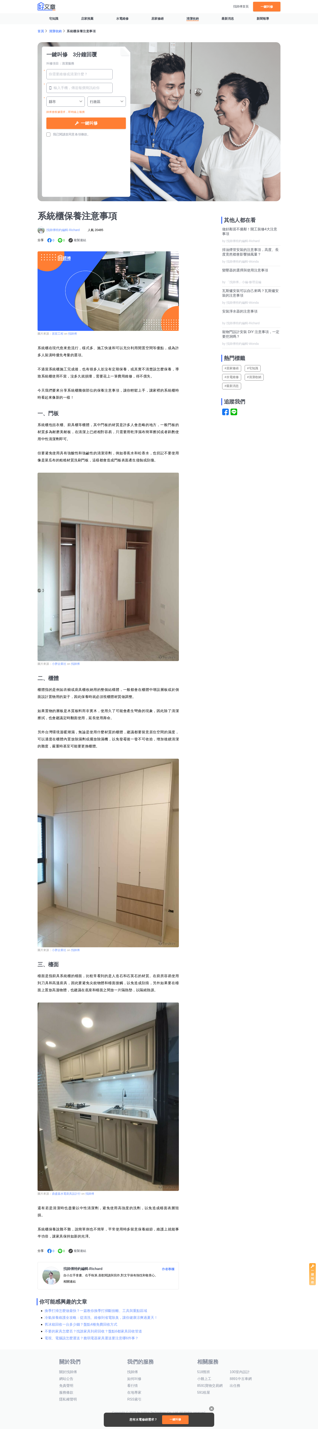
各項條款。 (82, 134)
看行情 (132, 1385)
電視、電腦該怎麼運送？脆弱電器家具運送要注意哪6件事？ (91, 1338)
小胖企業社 (59, 663)
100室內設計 (240, 1372)
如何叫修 (134, 1379)
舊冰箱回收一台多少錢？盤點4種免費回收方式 (81, 1324)
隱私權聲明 (68, 1399)
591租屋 (203, 1392)
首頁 (41, 31)
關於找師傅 (68, 1372)
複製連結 (80, 240)
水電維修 (122, 18)
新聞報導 (263, 18)
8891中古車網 (241, 1379)
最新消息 (227, 18)
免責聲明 (66, 1385)
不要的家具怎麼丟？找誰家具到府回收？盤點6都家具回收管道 (93, 1331)
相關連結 (69, 1281)
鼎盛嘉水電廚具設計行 (66, 1193)
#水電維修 (232, 377)
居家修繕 (157, 18)
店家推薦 (87, 18)
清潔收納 (192, 18)
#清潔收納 (254, 377)
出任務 (235, 1385)
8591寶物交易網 (210, 1385)
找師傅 (72, 333)
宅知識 (53, 18)
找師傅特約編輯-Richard (63, 230)
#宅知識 (252, 368)
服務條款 (66, 1392)
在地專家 (134, 1392)
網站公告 (66, 1379)
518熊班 (203, 1372)
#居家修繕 (232, 368)
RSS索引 (134, 1399)
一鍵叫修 (267, 6)
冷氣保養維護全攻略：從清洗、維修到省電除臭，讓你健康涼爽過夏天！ (101, 1317)
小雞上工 (204, 1379)
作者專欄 (168, 1269)
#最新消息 (232, 386)
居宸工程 (57, 333)
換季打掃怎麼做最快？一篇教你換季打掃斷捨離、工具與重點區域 (96, 1311)
